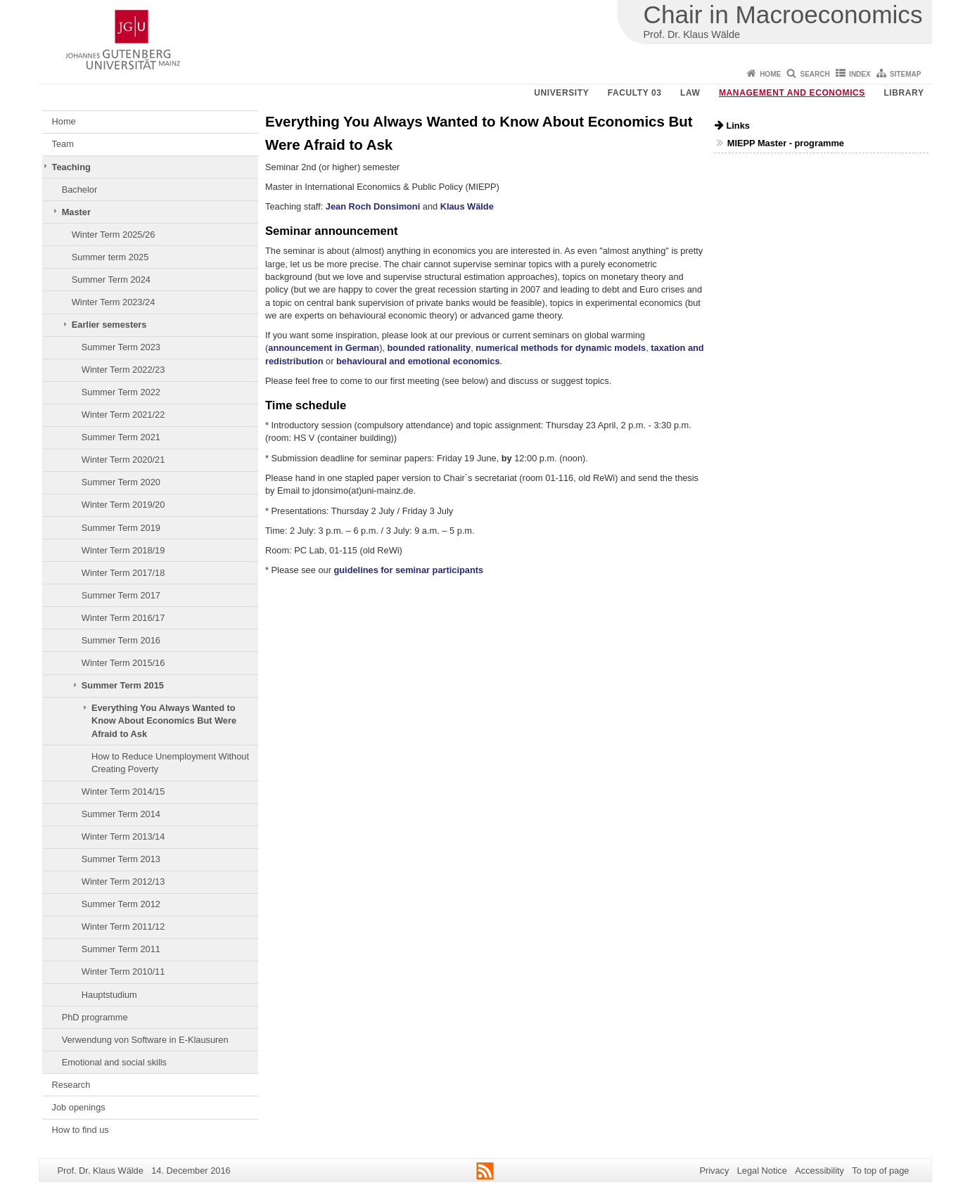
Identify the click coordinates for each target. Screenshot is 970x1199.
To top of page (880, 1170)
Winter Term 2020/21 (123, 459)
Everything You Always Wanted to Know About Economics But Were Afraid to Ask (163, 721)
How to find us (80, 1129)
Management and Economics (792, 93)
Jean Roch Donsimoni (373, 206)
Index (860, 74)
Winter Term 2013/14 (123, 836)
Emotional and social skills (114, 1062)
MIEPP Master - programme (785, 143)
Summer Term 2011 (121, 949)
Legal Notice (762, 1170)
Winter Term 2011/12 (123, 926)
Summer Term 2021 (121, 437)
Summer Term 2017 (121, 595)
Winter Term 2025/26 (113, 234)
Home (770, 74)
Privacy (714, 1170)
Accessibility (819, 1170)
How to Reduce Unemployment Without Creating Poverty (170, 762)
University (561, 93)
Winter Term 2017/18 (123, 573)
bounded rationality (429, 347)
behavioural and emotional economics (418, 361)
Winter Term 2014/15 (123, 791)
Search (815, 74)
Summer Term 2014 (121, 814)
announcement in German (323, 347)
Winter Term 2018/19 (123, 550)
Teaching (71, 167)
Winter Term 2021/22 (123, 414)
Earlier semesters (109, 324)
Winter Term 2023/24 (113, 302)
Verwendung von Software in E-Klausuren (145, 1039)
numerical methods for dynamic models (561, 347)
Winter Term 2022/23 (123, 369)
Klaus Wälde (467, 206)
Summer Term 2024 (111, 279)
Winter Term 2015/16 (123, 663)
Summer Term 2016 (121, 640)
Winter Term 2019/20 (123, 504)
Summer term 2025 (110, 257)
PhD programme (95, 1017)
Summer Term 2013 (121, 859)
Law (690, 93)
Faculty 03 (635, 93)
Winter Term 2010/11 (123, 971)
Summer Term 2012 (121, 904)
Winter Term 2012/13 (123, 881)
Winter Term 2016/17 (123, 618)
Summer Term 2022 (121, 392)
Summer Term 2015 (123, 685)
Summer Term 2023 (121, 347)
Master (76, 212)
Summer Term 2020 (121, 482)
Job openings (79, 1107)
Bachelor (80, 189)
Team (63, 144)
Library (903, 93)
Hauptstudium (109, 994)
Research (71, 1084)
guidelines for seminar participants (408, 570)
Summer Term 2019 (121, 527)
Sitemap (905, 74)
